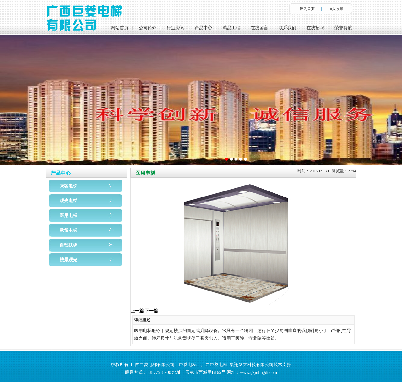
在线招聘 (315, 27)
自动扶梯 (68, 245)
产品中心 (203, 27)
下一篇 (151, 310)
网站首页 (119, 27)
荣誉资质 (343, 27)
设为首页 (307, 9)
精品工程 (231, 27)
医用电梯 (68, 215)
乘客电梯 (68, 186)
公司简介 (147, 27)
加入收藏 (335, 9)
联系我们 (287, 27)
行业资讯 (175, 27)
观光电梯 (68, 200)
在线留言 (259, 27)
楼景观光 (68, 259)
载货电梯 (68, 230)
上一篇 (137, 310)
